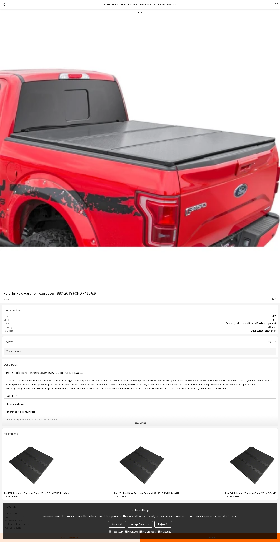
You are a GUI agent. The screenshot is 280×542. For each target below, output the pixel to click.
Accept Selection (140, 524)
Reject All (163, 524)
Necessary (116, 531)
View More (140, 423)
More (271, 342)
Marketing (164, 531)
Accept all (117, 524)
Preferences (147, 531)
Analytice (131, 531)
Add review (15, 351)
